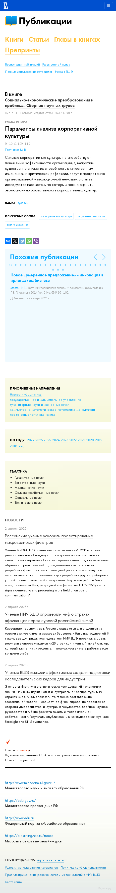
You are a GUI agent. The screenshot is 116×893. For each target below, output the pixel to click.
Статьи (39, 39)
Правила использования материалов (29, 72)
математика (66, 409)
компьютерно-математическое (33, 409)
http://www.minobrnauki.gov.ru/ (30, 782)
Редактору (104, 888)
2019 (98, 440)
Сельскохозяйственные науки (37, 492)
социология (29, 414)
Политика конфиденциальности (83, 867)
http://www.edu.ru (19, 817)
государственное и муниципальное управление (45, 399)
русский (22, 203)
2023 (64, 440)
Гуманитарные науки (29, 477)
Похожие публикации (44, 256)
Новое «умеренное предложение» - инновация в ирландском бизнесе (56, 277)
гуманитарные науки (25, 404)
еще (22, 446)
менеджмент (85, 409)
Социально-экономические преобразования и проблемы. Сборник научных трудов (49, 102)
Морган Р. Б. (18, 288)
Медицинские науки (29, 487)
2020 (90, 440)
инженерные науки (55, 404)
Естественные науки (30, 482)
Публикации (45, 20)
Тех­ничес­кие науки (28, 502)
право (14, 414)
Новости (14, 520)
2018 (13, 446)
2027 (30, 440)
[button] (10, 264)
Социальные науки (28, 497)
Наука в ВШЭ (64, 72)
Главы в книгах (77, 39)
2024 (56, 440)
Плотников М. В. (15, 150)
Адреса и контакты (50, 860)
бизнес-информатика (26, 394)
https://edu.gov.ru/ (20, 800)
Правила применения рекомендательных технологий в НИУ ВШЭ (52, 875)
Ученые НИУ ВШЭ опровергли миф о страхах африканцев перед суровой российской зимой (49, 617)
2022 (73, 440)
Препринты (22, 50)
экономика (47, 414)
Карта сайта (13, 882)
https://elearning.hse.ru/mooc (29, 835)
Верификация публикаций (22, 65)
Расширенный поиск (56, 65)
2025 (47, 440)
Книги (14, 39)
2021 (81, 440)
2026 (39, 440)
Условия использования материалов (31, 867)
